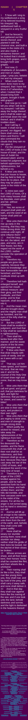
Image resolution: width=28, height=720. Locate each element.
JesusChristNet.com (20, 697)
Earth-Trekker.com (17, 699)
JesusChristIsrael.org (4, 670)
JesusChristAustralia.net (23, 689)
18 (2, 350)
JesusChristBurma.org (23, 675)
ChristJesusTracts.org (18, 711)
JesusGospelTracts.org (18, 713)
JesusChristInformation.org (9, 673)
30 (2, 589)
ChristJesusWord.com (22, 703)
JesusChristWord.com (4, 703)
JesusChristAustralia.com (14, 702)
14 (2, 281)
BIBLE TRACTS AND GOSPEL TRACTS (11, 612)
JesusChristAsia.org (13, 670)
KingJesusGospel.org (14, 679)
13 (2, 259)
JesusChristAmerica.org (17, 672)
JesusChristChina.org (17, 674)
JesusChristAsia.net (13, 683)
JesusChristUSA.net (7, 684)
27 (2, 531)
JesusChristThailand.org (14, 677)
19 (2, 363)
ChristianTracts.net (14, 693)
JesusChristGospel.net (21, 691)
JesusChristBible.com (13, 703)
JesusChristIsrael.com (8, 695)
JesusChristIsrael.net (4, 683)
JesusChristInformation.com (9, 697)
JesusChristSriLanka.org (15, 676)
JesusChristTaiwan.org (4, 677)
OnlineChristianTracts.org (18, 707)
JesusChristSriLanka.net (15, 688)
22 (2, 416)
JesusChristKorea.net (23, 686)
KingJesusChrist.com (4, 715)
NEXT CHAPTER (17, 614)
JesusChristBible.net (13, 691)
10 (2, 207)
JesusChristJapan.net (15, 687)
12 (2, 237)
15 (2, 306)
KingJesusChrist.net (23, 715)
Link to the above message (10, 658)
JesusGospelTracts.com (8, 713)
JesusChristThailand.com (14, 701)
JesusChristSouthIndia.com (15, 700)
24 (2, 440)
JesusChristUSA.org (7, 672)
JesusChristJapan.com (23, 701)
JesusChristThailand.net (14, 689)
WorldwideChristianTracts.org (14, 708)
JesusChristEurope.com (9, 696)
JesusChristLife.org (6, 680)
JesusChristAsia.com (17, 695)
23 (2, 427)
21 (2, 405)
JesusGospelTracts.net (14, 714)
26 (2, 512)
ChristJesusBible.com (14, 704)
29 (2, 569)
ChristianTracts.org (14, 681)
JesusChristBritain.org (15, 671)
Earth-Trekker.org (14, 678)
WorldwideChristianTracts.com (14, 706)
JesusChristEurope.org (23, 670)
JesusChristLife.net (20, 685)
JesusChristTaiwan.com (5, 701)
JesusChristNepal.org (4, 675)
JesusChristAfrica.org (7, 674)
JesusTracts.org (21, 680)
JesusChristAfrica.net (4, 686)
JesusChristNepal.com (4, 700)
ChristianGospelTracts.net (7, 709)
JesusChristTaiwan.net (4, 689)
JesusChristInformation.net (9, 685)
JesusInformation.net (13, 692)
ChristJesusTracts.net (14, 712)
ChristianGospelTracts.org (7, 707)
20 (2, 385)
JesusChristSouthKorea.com (16, 698)
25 (2, 473)
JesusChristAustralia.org (23, 677)
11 (2, 221)
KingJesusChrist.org (14, 715)
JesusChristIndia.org (13, 675)
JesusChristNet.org (20, 673)
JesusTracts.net (21, 692)
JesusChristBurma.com (4, 698)
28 (2, 553)
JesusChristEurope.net (23, 683)
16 (2, 322)
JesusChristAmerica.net (17, 684)
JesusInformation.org (13, 680)
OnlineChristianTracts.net (18, 709)
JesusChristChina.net (13, 686)
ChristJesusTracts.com (8, 711)
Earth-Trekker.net (14, 690)
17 (2, 336)
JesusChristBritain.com (19, 696)
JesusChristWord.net (4, 691)
